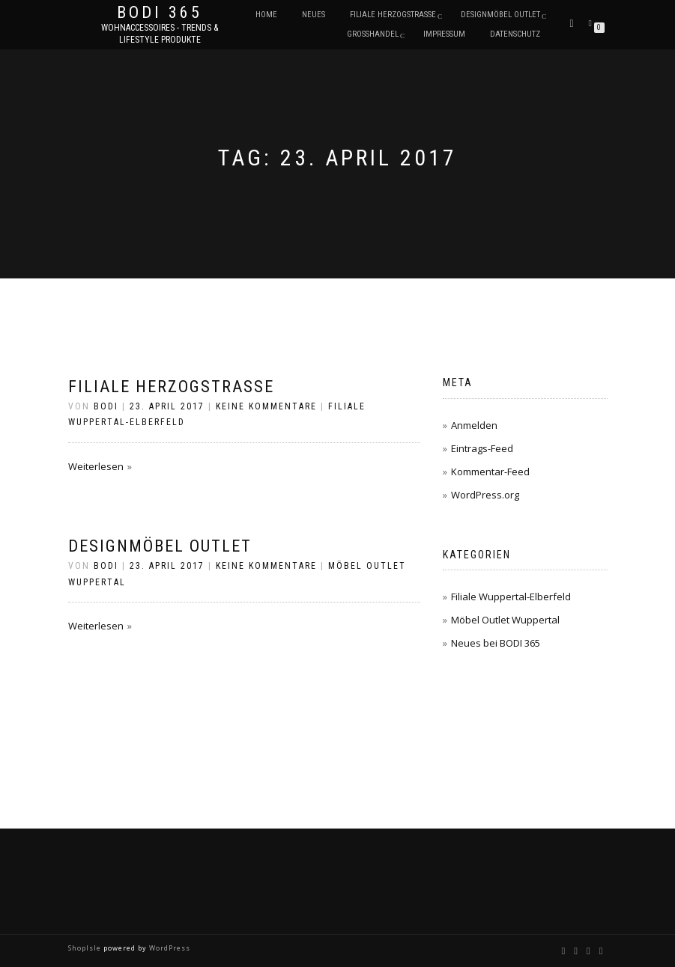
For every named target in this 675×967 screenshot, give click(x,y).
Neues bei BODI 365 (495, 643)
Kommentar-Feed (490, 471)
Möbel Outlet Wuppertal (505, 619)
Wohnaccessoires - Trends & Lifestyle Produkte (159, 33)
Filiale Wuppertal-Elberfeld (511, 596)
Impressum (444, 34)
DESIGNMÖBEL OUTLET (500, 14)
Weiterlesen (96, 466)
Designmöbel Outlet (160, 546)
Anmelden (474, 425)
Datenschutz (515, 34)
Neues (313, 14)
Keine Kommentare (266, 406)
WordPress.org (485, 494)
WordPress (168, 948)
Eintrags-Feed (482, 448)
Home (266, 14)
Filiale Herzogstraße (393, 14)
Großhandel (373, 34)
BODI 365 (159, 13)
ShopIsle (85, 948)
